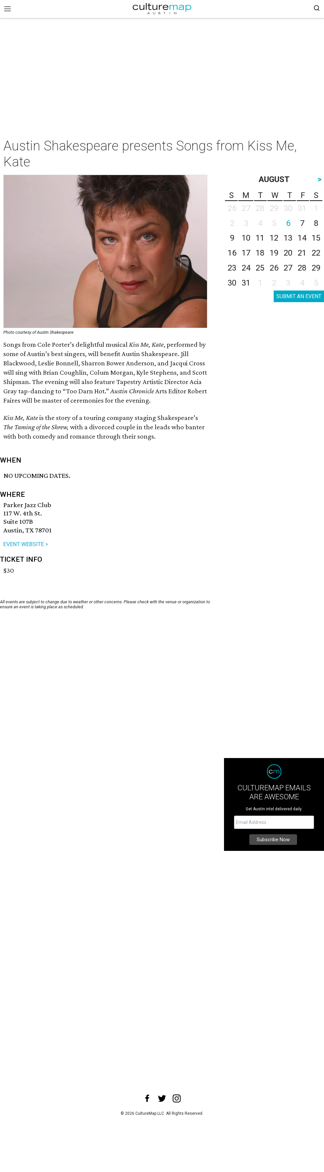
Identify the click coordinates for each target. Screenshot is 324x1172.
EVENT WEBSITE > (25, 544)
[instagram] (177, 1098)
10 (246, 238)
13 (288, 238)
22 (316, 253)
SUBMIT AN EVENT (298, 296)
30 (232, 283)
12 (274, 238)
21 (302, 253)
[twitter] (162, 1098)
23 (232, 268)
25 (260, 268)
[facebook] (147, 1098)
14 (302, 238)
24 (246, 268)
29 (316, 268)
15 (316, 238)
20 (288, 253)
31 (246, 283)
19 (274, 253)
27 (288, 268)
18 (260, 253)
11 (260, 238)
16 (232, 253)
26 (274, 268)
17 (246, 253)
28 (302, 268)
